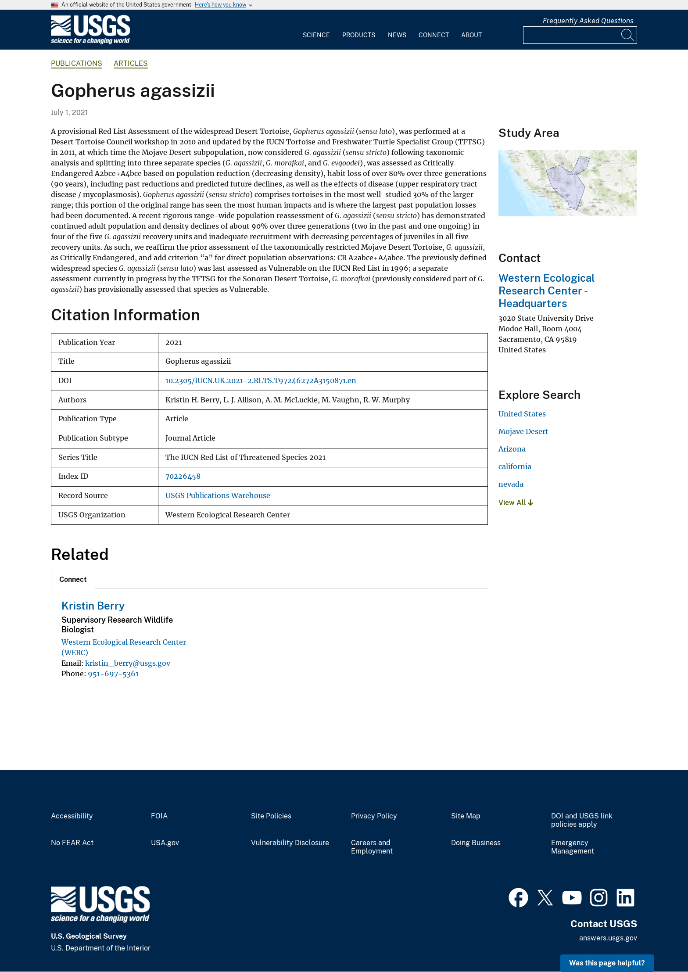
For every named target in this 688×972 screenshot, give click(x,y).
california (514, 466)
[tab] (73, 579)
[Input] (580, 35)
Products (358, 35)
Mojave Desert (523, 431)
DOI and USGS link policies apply (582, 820)
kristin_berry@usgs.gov (127, 663)
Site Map (465, 816)
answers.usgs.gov (608, 938)
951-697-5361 (113, 673)
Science (316, 35)
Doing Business (476, 843)
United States (522, 413)
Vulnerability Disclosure (290, 843)
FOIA (159, 816)
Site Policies (271, 816)
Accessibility (72, 816)
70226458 (183, 476)
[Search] (628, 35)
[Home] (90, 42)
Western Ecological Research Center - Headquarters (546, 290)
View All (515, 503)
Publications (76, 63)
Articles (131, 63)
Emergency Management (572, 847)
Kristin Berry (93, 605)
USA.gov (165, 843)
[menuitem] (316, 30)
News (397, 35)
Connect (434, 35)
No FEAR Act (72, 843)
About (471, 35)
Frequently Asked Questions (588, 21)
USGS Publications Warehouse (217, 495)
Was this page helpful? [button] (607, 963)
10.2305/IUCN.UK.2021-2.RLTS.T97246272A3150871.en (260, 381)
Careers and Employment (372, 847)
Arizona (512, 449)
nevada (510, 484)
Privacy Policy (374, 816)
